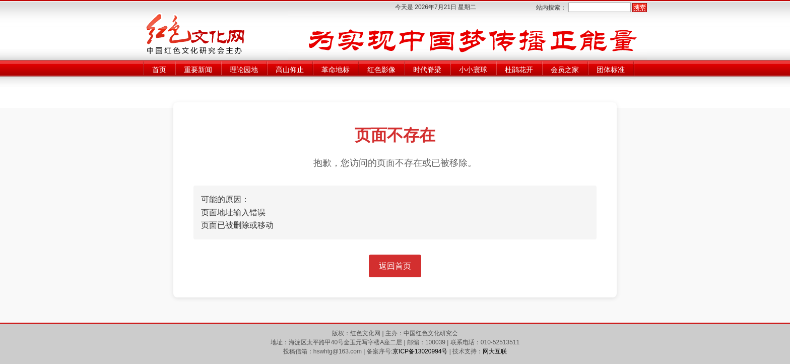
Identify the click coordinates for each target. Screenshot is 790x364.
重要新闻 (198, 70)
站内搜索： (551, 7)
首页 (159, 70)
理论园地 (244, 70)
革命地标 (335, 70)
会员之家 (565, 70)
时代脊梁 (427, 70)
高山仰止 (290, 70)
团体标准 (611, 70)
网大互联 (495, 351)
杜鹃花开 (519, 70)
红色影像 (381, 70)
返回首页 (395, 266)
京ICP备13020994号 (419, 351)
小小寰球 (473, 70)
